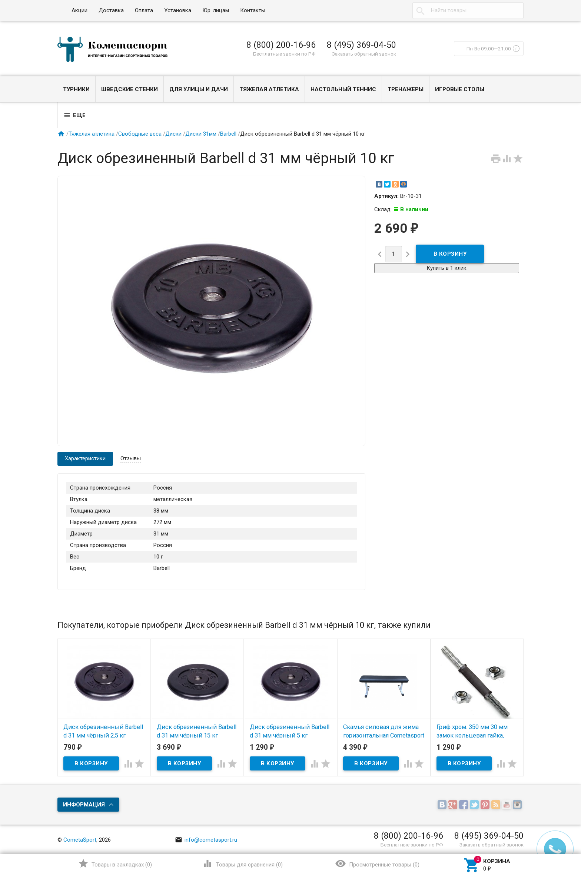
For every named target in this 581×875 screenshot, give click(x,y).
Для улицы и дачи (198, 89)
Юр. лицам (215, 10)
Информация (84, 804)
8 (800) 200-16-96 (281, 45)
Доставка (111, 10)
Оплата (144, 10)
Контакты (252, 10)
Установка (177, 10)
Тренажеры (406, 89)
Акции (79, 10)
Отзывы (130, 458)
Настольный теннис (343, 89)
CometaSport (79, 839)
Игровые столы (459, 89)
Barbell (228, 133)
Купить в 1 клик (446, 268)
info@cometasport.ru (206, 839)
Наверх (550, 839)
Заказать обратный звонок (364, 54)
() (115, 863)
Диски (173, 133)
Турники (76, 89)
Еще (74, 115)
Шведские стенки (129, 89)
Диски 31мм (200, 133)
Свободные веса (140, 133)
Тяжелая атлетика (269, 89)
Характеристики (85, 458)
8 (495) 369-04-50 (361, 45)
